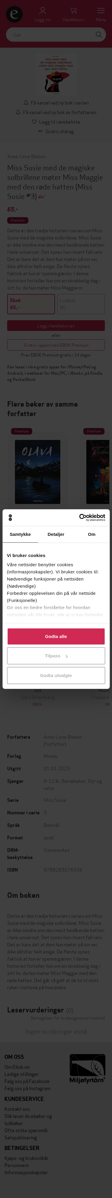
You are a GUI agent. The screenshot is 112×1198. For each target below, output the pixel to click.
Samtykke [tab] (20, 533)
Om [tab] (92, 533)
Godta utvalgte (56, 675)
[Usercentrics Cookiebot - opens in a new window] (79, 518)
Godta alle (56, 636)
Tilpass (56, 655)
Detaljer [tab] (56, 533)
